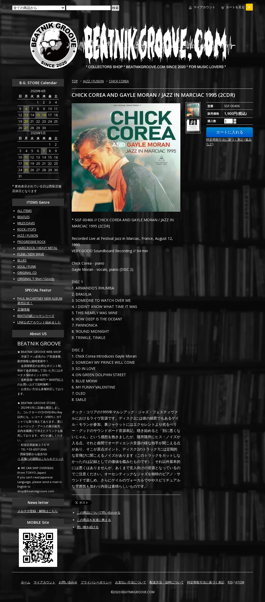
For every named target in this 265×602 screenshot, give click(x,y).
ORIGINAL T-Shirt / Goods (35, 279)
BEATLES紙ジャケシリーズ (35, 316)
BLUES (21, 260)
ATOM (239, 582)
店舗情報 (23, 309)
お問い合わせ (68, 582)
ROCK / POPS (26, 229)
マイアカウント (204, 7)
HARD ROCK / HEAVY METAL (37, 248)
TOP (75, 81)
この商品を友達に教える (94, 520)
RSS (230, 582)
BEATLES (23, 217)
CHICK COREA (119, 81)
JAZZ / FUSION (93, 81)
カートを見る (239, 7)
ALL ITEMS (24, 211)
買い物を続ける (88, 527)
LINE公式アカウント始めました (39, 322)
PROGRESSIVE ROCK (31, 242)
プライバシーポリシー (96, 582)
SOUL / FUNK (26, 266)
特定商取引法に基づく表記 (205, 582)
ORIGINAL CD (27, 273)
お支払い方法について (130, 582)
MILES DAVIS (26, 223)
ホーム (25, 582)
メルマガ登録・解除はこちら (37, 511)
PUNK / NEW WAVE (30, 254)
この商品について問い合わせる (98, 512)
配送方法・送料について (167, 582)
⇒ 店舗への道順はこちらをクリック (40, 459)
